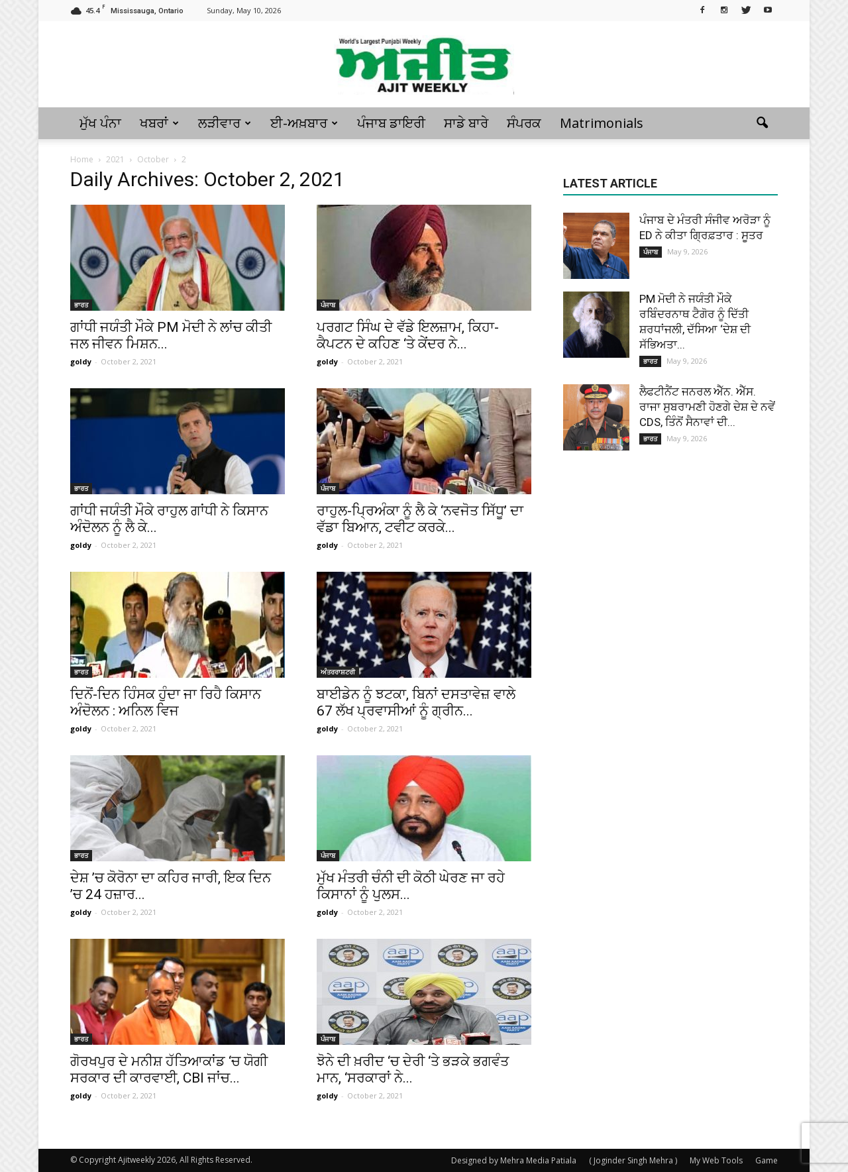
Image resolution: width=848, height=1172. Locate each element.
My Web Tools (716, 1160)
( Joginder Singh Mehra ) (633, 1160)
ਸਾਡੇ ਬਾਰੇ (466, 123)
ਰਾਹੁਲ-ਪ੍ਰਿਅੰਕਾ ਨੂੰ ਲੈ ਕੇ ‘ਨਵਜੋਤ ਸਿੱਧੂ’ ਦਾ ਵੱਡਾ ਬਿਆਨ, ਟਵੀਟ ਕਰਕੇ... (420, 519)
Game (766, 1160)
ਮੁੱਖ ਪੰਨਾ (100, 123)
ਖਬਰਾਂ (159, 123)
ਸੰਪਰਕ (524, 123)
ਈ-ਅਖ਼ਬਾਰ (304, 123)
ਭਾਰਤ (81, 304)
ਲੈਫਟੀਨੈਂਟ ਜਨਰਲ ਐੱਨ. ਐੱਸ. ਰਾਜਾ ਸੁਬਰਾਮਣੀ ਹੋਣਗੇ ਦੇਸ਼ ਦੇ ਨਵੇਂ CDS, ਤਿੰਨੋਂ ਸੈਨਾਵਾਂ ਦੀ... (707, 407)
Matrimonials (601, 123)
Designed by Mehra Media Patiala (513, 1160)
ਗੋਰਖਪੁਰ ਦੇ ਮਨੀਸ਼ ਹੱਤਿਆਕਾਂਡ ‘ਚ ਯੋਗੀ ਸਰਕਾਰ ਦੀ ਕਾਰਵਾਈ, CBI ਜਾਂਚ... (169, 1069)
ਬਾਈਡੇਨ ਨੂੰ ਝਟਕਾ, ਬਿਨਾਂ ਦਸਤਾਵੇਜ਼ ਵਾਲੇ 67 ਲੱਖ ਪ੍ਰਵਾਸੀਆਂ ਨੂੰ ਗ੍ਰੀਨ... (416, 702)
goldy (80, 361)
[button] (762, 123)
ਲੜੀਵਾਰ (224, 123)
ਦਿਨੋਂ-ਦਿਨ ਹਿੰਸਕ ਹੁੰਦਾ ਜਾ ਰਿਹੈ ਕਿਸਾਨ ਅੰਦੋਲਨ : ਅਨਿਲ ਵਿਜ (165, 702)
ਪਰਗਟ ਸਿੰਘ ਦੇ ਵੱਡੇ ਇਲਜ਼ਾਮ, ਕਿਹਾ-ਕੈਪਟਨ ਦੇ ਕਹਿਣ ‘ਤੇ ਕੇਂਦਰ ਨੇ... (408, 335)
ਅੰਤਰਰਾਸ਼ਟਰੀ (338, 671)
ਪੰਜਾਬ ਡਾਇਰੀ (391, 123)
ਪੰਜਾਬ (328, 304)
